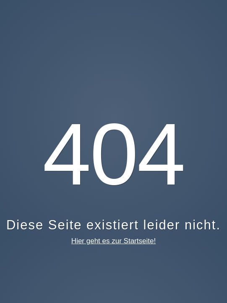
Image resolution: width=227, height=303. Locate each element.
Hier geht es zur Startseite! (113, 241)
